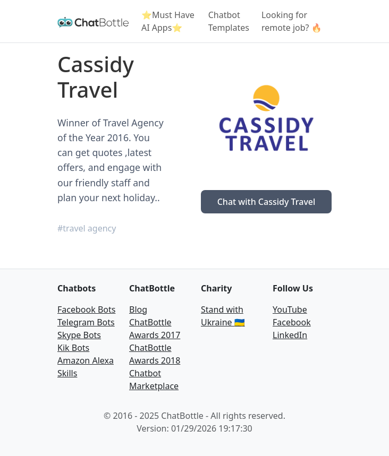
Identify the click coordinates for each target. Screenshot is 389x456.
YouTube (290, 309)
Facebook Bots (86, 309)
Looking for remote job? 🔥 (291, 21)
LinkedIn (290, 335)
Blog (138, 309)
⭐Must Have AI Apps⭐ (167, 21)
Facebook (292, 322)
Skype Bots (79, 335)
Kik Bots (73, 348)
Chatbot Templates (228, 21)
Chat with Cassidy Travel (266, 202)
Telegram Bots (86, 322)
